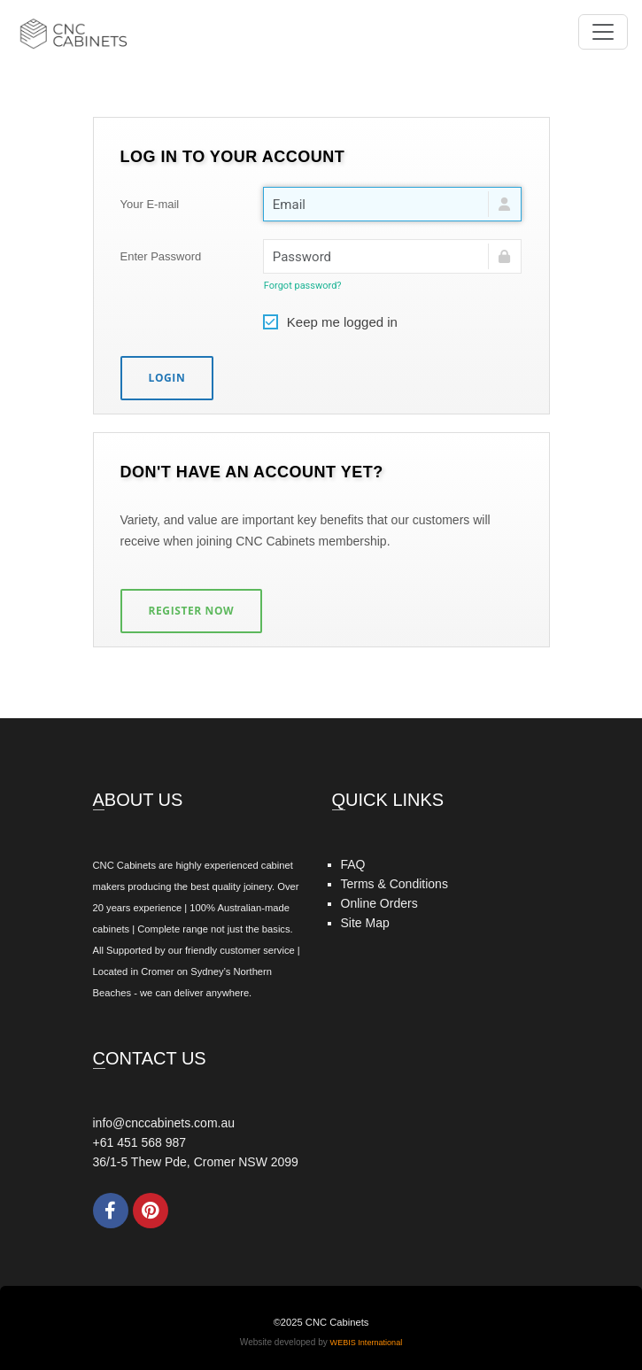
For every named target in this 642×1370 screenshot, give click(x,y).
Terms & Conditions (394, 884)
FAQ (353, 864)
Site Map (365, 923)
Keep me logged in (330, 319)
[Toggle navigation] (603, 32)
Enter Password (161, 256)
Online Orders (379, 903)
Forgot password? (303, 285)
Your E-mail (150, 204)
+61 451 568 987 (140, 1142)
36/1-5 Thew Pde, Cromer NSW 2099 (195, 1162)
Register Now (192, 610)
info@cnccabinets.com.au (164, 1123)
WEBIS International (366, 1342)
